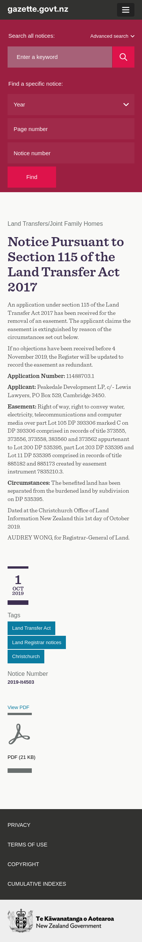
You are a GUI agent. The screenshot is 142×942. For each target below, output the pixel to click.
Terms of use (27, 845)
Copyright (23, 864)
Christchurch (26, 656)
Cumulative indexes (37, 884)
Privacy (19, 825)
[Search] (123, 57)
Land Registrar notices (36, 642)
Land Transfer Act (31, 628)
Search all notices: (31, 35)
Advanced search (112, 36)
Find (31, 177)
